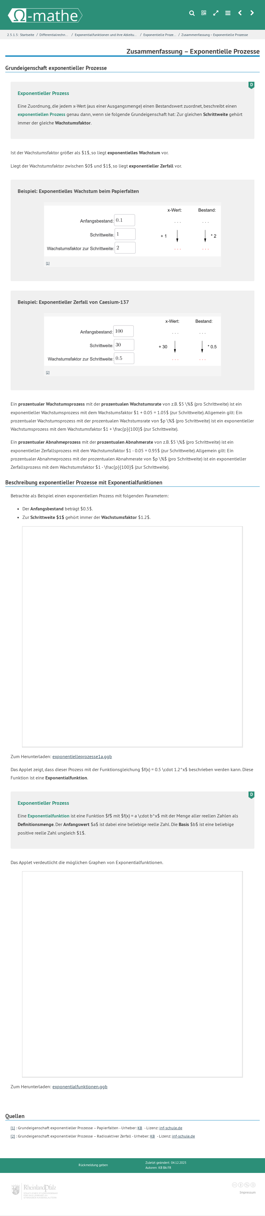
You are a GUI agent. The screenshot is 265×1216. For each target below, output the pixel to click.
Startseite (27, 34)
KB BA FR (164, 1168)
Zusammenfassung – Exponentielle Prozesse (214, 34)
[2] (47, 372)
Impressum (248, 1192)
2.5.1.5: (13, 34)
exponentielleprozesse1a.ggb (82, 756)
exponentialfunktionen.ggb (79, 1086)
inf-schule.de (170, 1128)
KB (140, 1128)
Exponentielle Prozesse (160, 34)
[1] (47, 263)
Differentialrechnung (54, 34)
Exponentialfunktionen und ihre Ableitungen (107, 34)
